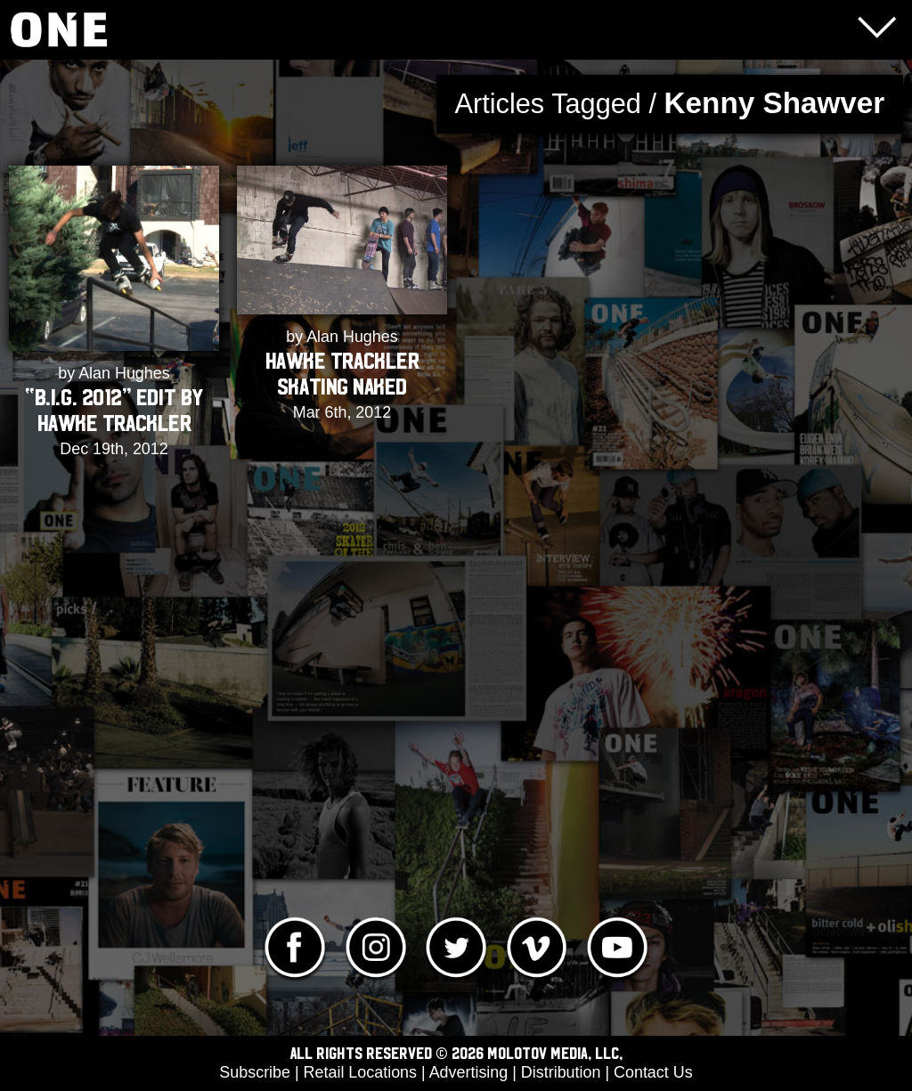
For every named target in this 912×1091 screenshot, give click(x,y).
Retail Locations (360, 1072)
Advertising (469, 1072)
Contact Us (653, 1072)
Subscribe (254, 1072)
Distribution (561, 1072)
